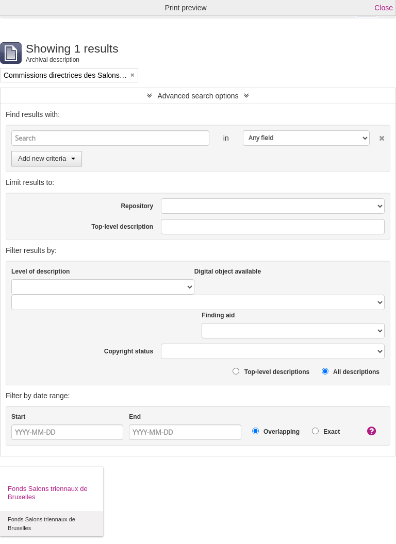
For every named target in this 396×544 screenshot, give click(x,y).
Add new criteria (46, 158)
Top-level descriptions (271, 372)
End (135, 416)
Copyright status (128, 351)
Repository (137, 206)
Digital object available (227, 271)
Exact (326, 431)
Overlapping (276, 431)
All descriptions (351, 372)
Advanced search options (197, 96)
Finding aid (218, 315)
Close (383, 8)
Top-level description (122, 226)
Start (18, 416)
